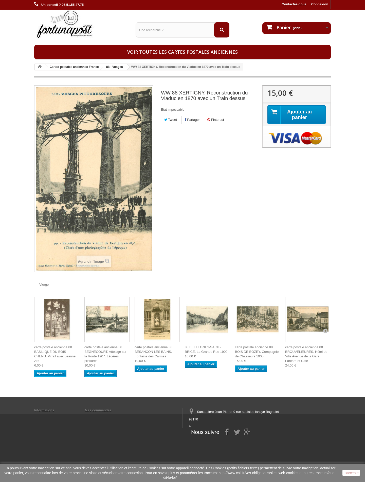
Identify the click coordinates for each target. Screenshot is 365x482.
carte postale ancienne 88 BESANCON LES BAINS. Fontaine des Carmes (153, 351)
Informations (44, 410)
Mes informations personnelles (109, 417)
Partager (192, 120)
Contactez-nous (294, 4)
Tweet (170, 120)
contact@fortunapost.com (228, 438)
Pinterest (215, 120)
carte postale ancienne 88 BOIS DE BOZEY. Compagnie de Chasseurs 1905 (257, 351)
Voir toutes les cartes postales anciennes (182, 52)
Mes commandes (98, 410)
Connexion (319, 4)
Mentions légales (47, 417)
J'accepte (351, 473)
